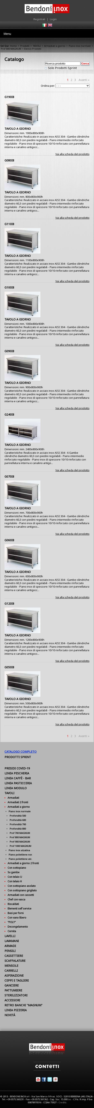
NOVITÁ (10, 1015)
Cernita (12, 931)
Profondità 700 (18, 824)
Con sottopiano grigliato (22, 890)
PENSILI (10, 951)
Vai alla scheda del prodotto (72, 154)
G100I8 (9, 287)
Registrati (39, 19)
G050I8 (9, 667)
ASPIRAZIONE (14, 975)
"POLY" (12, 922)
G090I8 (9, 351)
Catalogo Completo (21, 752)
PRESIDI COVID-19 (17, 768)
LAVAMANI (12, 941)
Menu (7, 34)
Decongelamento (18, 926)
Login (53, 19)
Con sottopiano (17, 868)
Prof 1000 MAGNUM (20, 845)
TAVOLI (37, 45)
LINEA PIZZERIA (16, 1010)
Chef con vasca (16, 899)
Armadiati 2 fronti (18, 802)
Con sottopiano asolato (22, 886)
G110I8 (9, 224)
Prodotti (24, 45)
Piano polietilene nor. (20, 854)
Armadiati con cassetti (21, 895)
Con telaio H (15, 881)
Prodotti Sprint (18, 757)
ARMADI (10, 946)
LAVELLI (10, 936)
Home (13, 45)
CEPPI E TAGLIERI (17, 980)
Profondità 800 (18, 828)
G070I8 (9, 476)
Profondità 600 (18, 820)
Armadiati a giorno (54, 45)
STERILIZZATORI (16, 995)
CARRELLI (11, 970)
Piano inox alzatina (19, 850)
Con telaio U (15, 877)
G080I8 (9, 160)
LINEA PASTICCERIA (18, 783)
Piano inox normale (80, 45)
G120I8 (9, 603)
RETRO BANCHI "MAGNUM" (23, 1005)
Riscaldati (13, 904)
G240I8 (9, 414)
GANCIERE (12, 985)
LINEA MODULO (16, 788)
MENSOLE (11, 966)
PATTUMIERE (13, 990)
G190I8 (9, 97)
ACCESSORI (12, 1000)
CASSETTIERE (14, 956)
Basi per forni (16, 913)
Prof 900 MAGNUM (20, 841)
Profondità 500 (18, 815)
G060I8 (9, 540)
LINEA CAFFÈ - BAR (18, 778)
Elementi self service (19, 908)
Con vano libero (17, 917)
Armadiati (13, 797)
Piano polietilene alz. (20, 858)
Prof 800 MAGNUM (11, 48)
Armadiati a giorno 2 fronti (23, 863)
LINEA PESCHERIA (17, 773)
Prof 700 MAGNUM (20, 833)
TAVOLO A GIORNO (18, 129)
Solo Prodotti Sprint (62, 68)
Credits (62, 1102)
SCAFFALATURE (15, 961)
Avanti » (84, 80)
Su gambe (13, 872)
